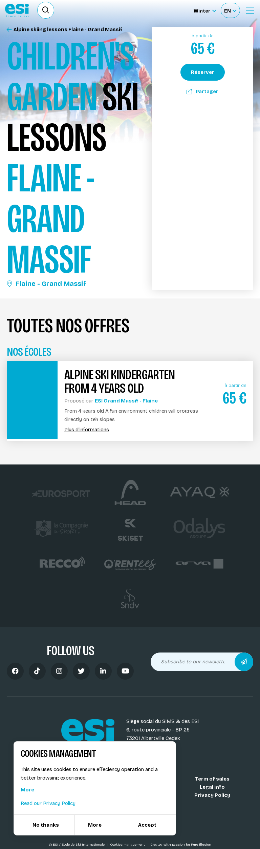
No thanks (45, 825)
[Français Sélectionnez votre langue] (230, 10)
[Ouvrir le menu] (250, 10)
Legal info (212, 787)
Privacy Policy (212, 795)
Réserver (202, 72)
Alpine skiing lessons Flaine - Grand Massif (65, 29)
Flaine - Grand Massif (46, 283)
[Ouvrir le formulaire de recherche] (45, 10)
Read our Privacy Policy (48, 803)
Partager (202, 91)
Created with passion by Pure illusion (180, 845)
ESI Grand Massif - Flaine (126, 401)
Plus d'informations (86, 429)
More (27, 790)
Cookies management (128, 845)
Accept (147, 825)
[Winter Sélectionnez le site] (204, 10)
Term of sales (212, 779)
